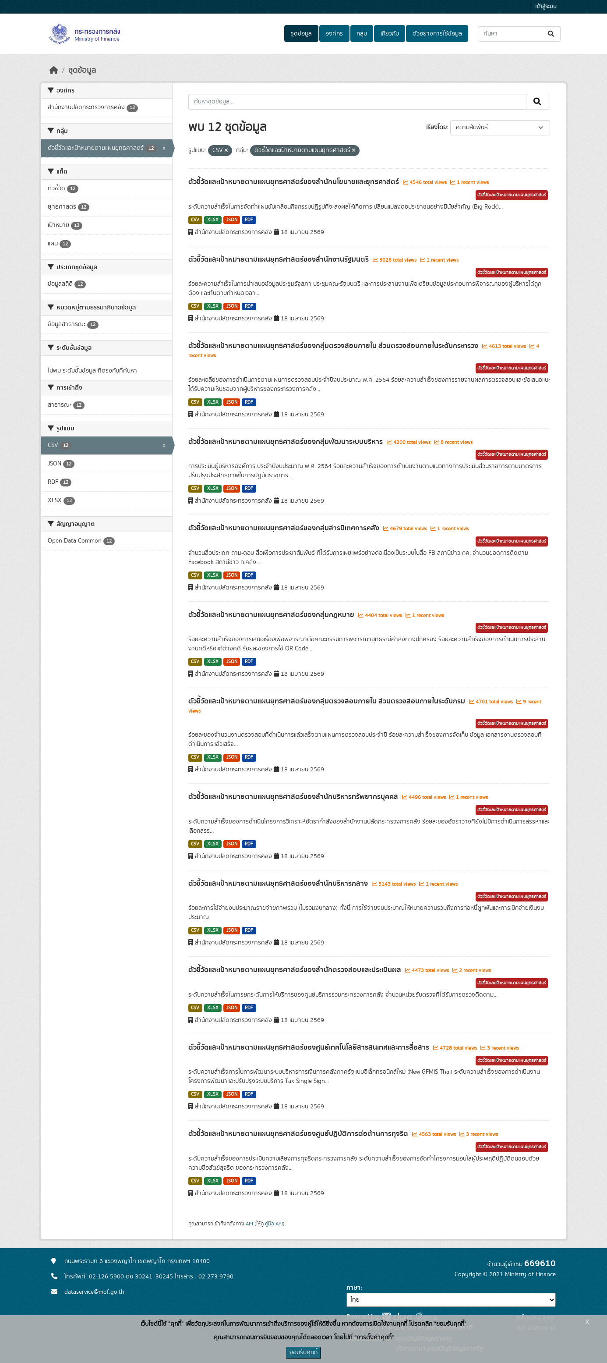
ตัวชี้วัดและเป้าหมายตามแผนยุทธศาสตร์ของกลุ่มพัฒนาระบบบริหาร (286, 441)
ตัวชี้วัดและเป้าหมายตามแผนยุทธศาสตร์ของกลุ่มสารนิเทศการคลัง (284, 528)
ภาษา (353, 1288)
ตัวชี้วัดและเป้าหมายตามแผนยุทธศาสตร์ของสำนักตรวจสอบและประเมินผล (295, 970)
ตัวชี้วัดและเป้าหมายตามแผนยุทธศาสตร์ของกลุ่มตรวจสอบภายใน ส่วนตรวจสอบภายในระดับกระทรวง (334, 345)
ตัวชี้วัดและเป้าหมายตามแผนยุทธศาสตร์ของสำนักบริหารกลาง (279, 883)
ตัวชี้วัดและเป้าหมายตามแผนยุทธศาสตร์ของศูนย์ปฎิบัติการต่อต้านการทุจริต (299, 1133)
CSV (195, 220)
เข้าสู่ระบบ (546, 7)
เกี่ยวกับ (390, 33)
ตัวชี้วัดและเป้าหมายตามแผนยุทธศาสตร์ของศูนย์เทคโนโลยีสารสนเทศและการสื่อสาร (309, 1047)
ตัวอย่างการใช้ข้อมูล (437, 33)
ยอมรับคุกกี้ (303, 1352)
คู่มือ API (274, 1224)
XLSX (213, 220)
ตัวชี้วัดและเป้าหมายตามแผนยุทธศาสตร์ (511, 195)
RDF (249, 220)
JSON (231, 220)
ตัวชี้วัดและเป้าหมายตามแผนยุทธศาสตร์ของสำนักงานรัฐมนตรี (279, 259)
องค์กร (334, 33)
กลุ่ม (361, 33)
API (249, 1224)
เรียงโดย (436, 127)
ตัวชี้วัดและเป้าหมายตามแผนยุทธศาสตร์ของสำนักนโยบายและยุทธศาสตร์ (294, 182)
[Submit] (551, 34)
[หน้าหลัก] (53, 70)
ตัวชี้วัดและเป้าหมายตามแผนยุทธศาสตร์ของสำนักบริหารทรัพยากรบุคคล (294, 796)
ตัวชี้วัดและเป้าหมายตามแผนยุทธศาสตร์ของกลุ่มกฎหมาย (272, 615)
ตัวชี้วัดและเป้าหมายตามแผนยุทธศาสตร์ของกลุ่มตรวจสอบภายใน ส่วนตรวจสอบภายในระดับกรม (327, 701)
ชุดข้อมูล (301, 33)
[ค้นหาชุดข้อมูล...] (519, 34)
